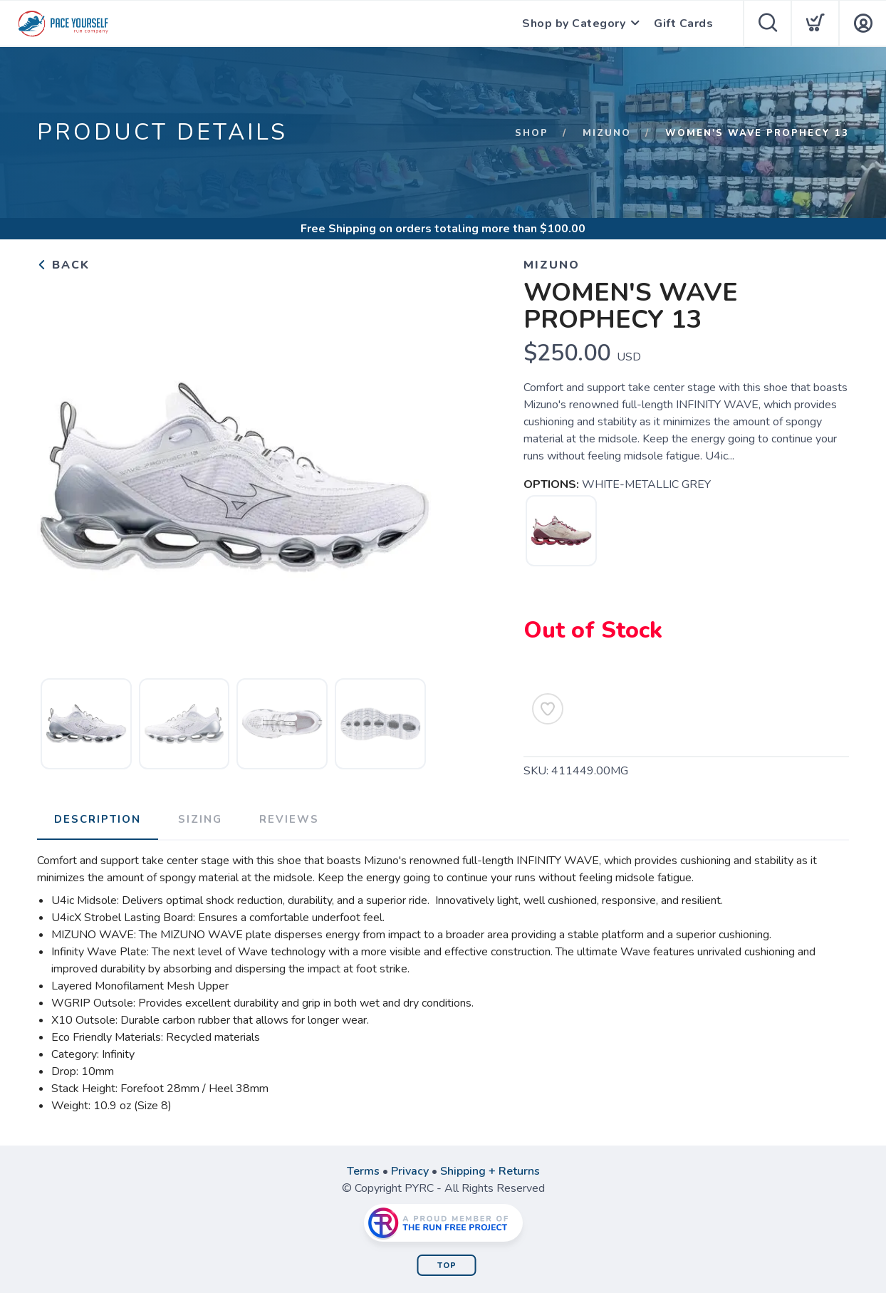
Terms (363, 1171)
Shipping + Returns (490, 1171)
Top (447, 1265)
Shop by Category (573, 23)
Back (63, 265)
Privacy (410, 1171)
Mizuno (607, 133)
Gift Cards (683, 23)
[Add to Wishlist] (547, 709)
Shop (531, 133)
